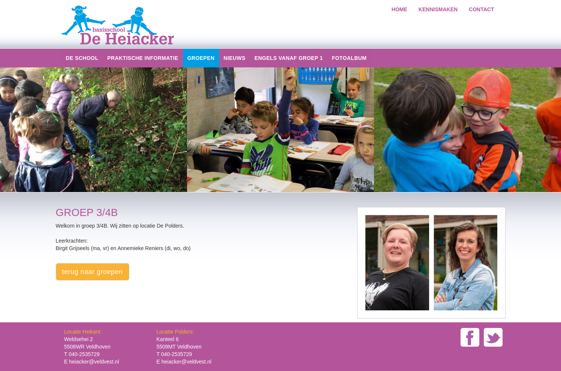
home (399, 9)
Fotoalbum (349, 58)
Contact (481, 9)
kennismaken (438, 9)
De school (82, 58)
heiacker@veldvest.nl (94, 362)
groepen (201, 58)
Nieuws (234, 58)
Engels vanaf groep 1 (288, 58)
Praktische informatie (142, 58)
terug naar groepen (92, 272)
